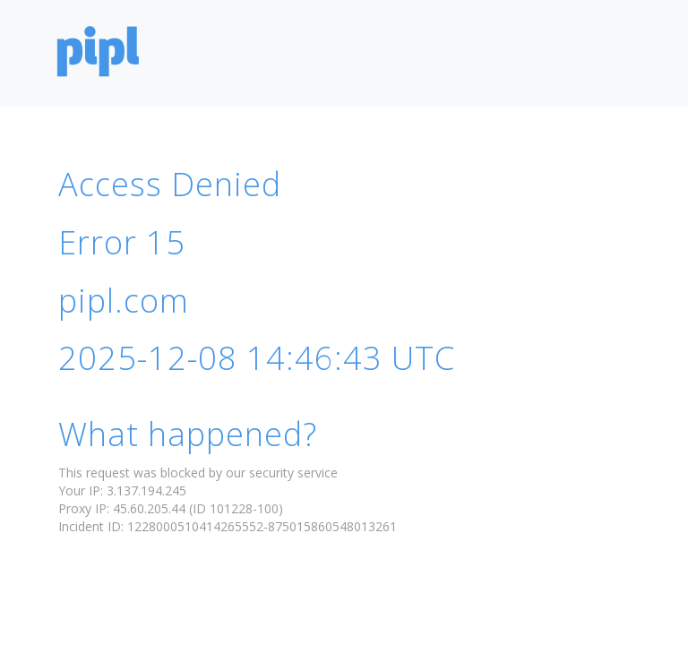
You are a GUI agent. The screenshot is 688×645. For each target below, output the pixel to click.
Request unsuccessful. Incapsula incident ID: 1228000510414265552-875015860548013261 (344, 322)
